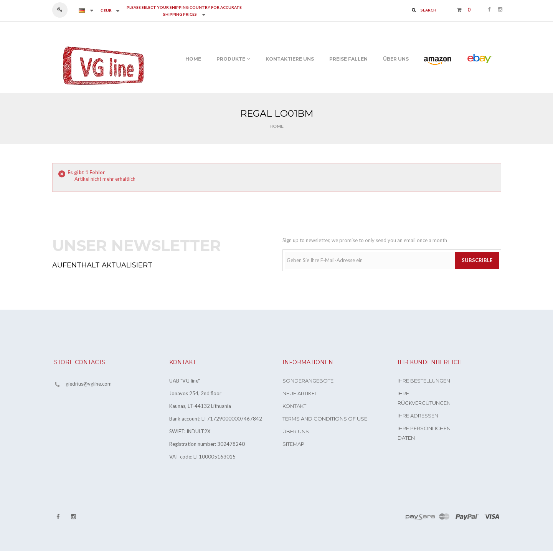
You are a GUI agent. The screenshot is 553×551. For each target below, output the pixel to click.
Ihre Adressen (418, 415)
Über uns (295, 431)
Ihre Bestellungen (424, 381)
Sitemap (293, 444)
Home (276, 126)
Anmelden (63, 10)
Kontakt (294, 406)
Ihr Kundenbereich (430, 362)
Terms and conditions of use (324, 419)
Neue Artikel (299, 393)
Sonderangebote (307, 381)
